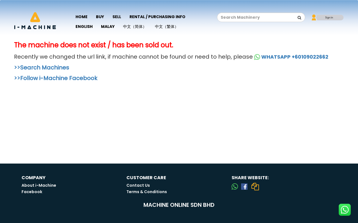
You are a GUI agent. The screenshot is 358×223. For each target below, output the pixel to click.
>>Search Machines (41, 67)
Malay (108, 26)
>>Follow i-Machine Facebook (55, 78)
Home (82, 17)
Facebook (32, 192)
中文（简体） (135, 26)
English (84, 26)
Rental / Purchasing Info (157, 17)
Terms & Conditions (146, 192)
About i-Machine (39, 185)
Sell (116, 17)
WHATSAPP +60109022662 (291, 56)
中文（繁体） (166, 26)
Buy (100, 17)
